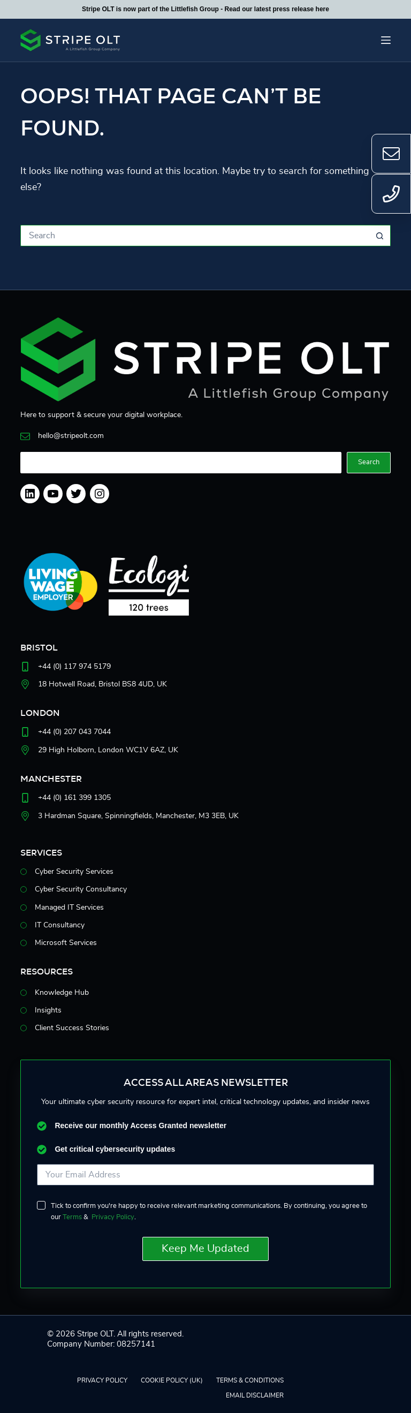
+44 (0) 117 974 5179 (74, 666)
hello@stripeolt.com (71, 436)
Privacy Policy (113, 1217)
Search (368, 462)
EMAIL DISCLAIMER (255, 1395)
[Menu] (386, 40)
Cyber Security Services (74, 871)
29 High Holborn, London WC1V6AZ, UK (108, 750)
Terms (72, 1217)
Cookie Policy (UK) (172, 1380)
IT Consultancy (60, 925)
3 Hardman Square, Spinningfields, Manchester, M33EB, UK (138, 816)
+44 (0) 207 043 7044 (74, 732)
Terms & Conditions (250, 1380)
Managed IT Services (69, 907)
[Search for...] (194, 235)
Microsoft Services (66, 943)
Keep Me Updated (205, 1248)
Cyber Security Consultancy (81, 889)
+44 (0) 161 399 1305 (74, 798)
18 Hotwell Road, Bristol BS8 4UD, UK (102, 684)
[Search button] (380, 235)
